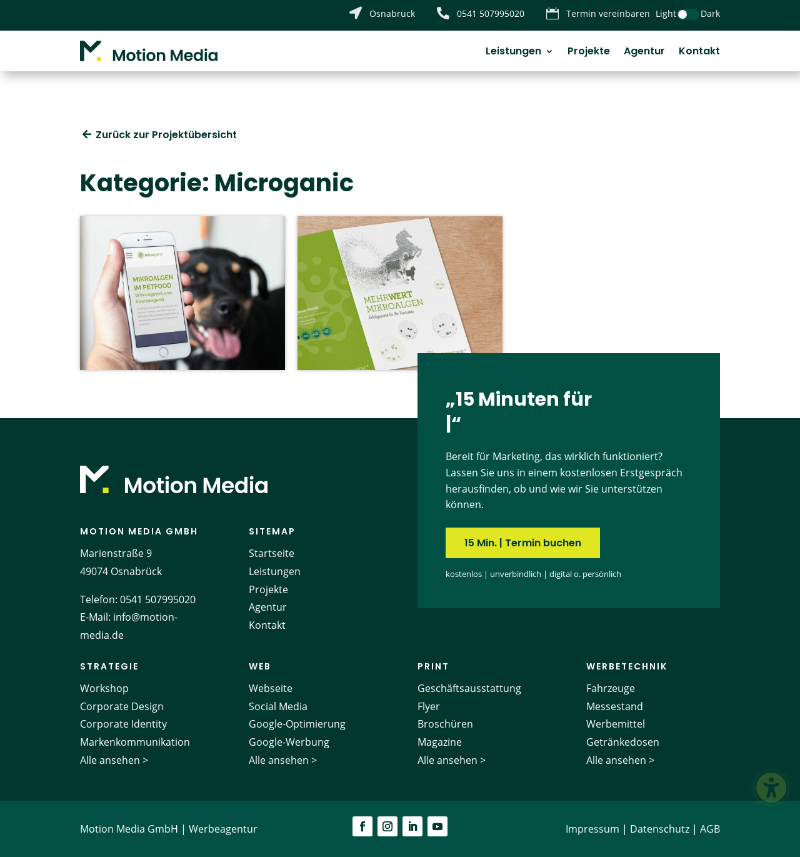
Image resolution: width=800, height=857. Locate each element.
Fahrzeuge (610, 688)
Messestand (614, 706)
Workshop (104, 688)
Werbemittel (615, 724)
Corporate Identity (123, 724)
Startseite (271, 553)
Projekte (589, 52)
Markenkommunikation (135, 742)
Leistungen (513, 52)
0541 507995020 (158, 599)
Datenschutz (659, 829)
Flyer (429, 706)
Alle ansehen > (114, 760)
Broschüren (445, 724)
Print (433, 666)
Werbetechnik (627, 666)
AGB (710, 829)
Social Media (278, 706)
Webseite (270, 688)
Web (260, 666)
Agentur (644, 52)
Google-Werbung (289, 742)
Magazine (440, 742)
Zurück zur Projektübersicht (166, 135)
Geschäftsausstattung (469, 688)
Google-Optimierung (297, 724)
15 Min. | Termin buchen (522, 543)
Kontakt (699, 52)
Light (666, 13)
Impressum (592, 829)
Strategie (109, 666)
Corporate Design (122, 706)
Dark (710, 13)
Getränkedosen (622, 742)
